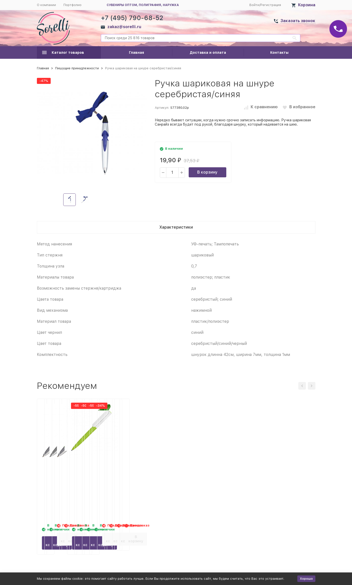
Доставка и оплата (208, 52)
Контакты (279, 52)
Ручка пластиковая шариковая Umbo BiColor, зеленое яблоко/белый (279, 470)
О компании (46, 5)
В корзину (207, 172)
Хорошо (306, 578)
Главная (136, 52)
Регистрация (270, 5)
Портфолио (72, 5)
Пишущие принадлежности (77, 68)
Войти (254, 5)
